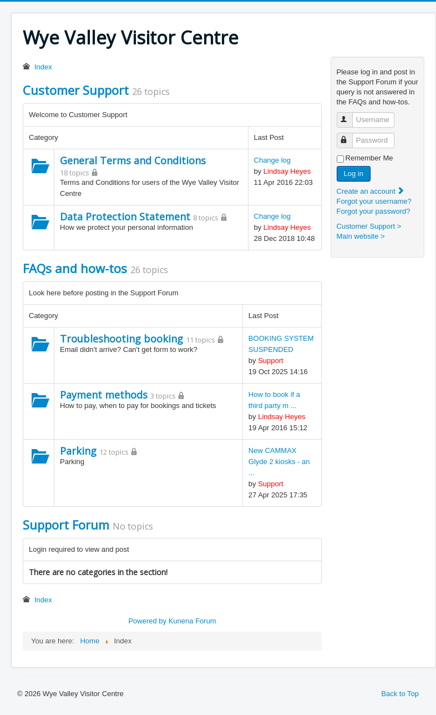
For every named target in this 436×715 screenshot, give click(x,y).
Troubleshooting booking (121, 338)
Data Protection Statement (125, 216)
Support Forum (66, 524)
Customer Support (76, 90)
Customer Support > (369, 226)
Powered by (147, 621)
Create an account (371, 191)
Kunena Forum (192, 621)
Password (349, 135)
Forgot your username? (374, 201)
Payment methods (104, 394)
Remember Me (369, 158)
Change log (272, 160)
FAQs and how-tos (75, 268)
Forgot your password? (373, 211)
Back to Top (400, 693)
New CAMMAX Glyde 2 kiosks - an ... (279, 461)
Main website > (361, 236)
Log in (353, 173)
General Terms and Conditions (133, 160)
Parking (78, 450)
